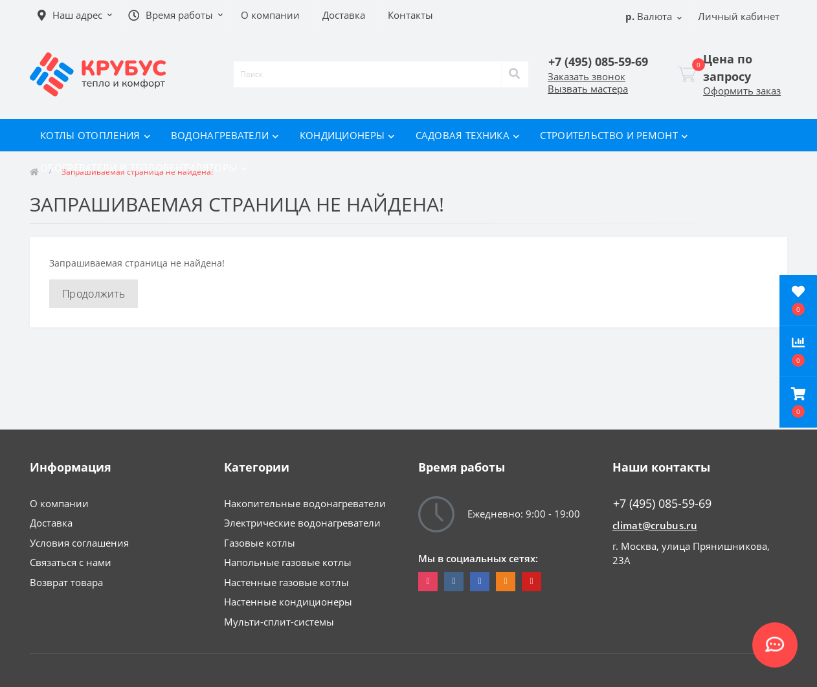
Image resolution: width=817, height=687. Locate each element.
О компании (59, 503)
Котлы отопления (95, 135)
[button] (798, 402)
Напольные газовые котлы (288, 562)
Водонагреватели (225, 135)
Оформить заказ (742, 90)
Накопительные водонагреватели (305, 503)
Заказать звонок (586, 76)
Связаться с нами (70, 562)
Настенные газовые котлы (286, 582)
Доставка (51, 522)
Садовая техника (468, 135)
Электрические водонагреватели (302, 522)
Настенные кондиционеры (288, 601)
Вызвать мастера (588, 88)
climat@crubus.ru (654, 525)
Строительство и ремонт (614, 135)
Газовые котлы (259, 542)
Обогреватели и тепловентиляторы (143, 167)
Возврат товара (66, 582)
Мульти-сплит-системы (279, 621)
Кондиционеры (347, 135)
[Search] (514, 74)
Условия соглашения (79, 542)
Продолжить (93, 294)
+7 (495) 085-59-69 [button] (662, 503)
